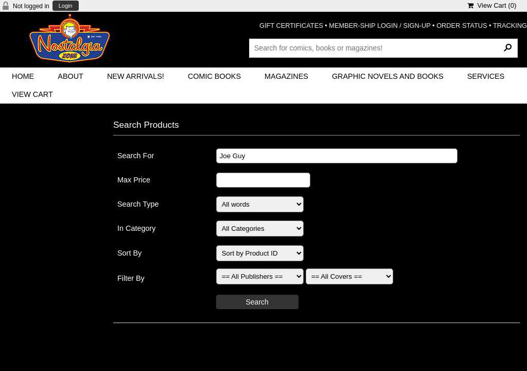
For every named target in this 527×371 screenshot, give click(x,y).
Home (23, 76)
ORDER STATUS (461, 25)
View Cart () (491, 5)
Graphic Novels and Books (388, 76)
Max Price (133, 180)
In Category (136, 228)
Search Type (138, 204)
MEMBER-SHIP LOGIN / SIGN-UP (379, 25)
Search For (135, 155)
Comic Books (214, 76)
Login (66, 6)
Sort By (129, 253)
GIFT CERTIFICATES (291, 25)
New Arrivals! (135, 76)
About (70, 76)
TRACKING (510, 25)
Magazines (286, 76)
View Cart (32, 94)
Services (486, 76)
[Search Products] (383, 48)
